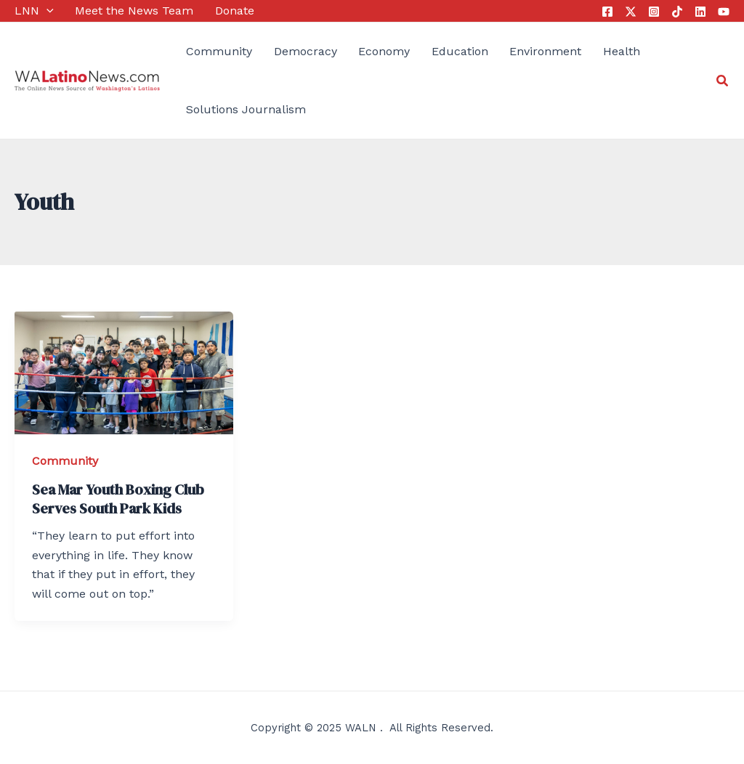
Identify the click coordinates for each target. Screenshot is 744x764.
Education (460, 51)
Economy (384, 51)
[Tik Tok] (677, 11)
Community (219, 51)
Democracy (305, 51)
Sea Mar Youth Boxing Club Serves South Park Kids (118, 499)
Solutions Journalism (246, 109)
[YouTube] (723, 11)
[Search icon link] (722, 81)
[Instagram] (654, 11)
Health (621, 51)
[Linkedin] (700, 11)
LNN (34, 11)
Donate (234, 10)
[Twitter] (630, 11)
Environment (545, 51)
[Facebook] (607, 11)
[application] (46, 11)
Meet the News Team (134, 10)
